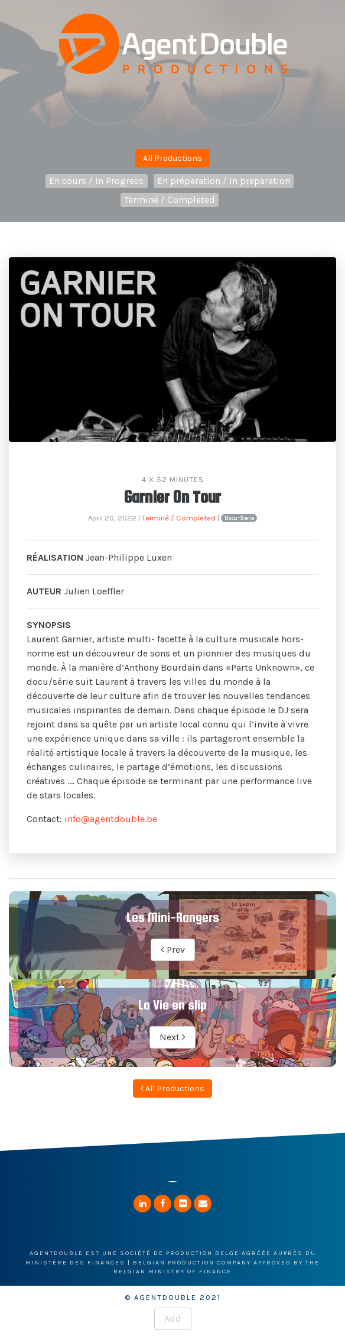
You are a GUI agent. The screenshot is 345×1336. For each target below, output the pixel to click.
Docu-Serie (239, 518)
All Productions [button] (172, 158)
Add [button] (172, 1318)
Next (172, 1037)
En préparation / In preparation (223, 180)
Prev (173, 949)
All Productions (172, 1088)
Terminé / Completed (169, 199)
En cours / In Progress (96, 180)
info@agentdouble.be (110, 818)
